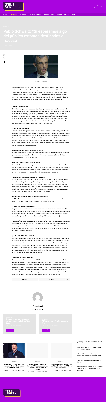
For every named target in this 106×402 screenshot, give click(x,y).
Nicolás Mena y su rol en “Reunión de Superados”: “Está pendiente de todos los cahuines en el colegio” (14, 366)
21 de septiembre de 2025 (65, 370)
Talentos (59, 14)
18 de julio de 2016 (7, 45)
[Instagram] (97, 6)
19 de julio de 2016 (46, 325)
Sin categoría (9, 317)
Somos (73, 14)
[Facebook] (91, 6)
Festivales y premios (35, 14)
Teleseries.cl (38, 306)
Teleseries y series (49, 14)
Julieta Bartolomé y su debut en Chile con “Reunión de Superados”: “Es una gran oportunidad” (61, 366)
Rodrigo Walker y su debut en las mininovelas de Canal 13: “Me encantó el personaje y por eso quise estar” (89, 368)
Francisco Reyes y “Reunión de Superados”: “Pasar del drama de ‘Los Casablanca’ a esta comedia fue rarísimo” (37, 367)
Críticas (66, 14)
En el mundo (23, 14)
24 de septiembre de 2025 (41, 371)
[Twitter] (94, 6)
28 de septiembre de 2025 (18, 370)
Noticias (5, 14)
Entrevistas (14, 14)
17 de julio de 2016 (10, 325)
